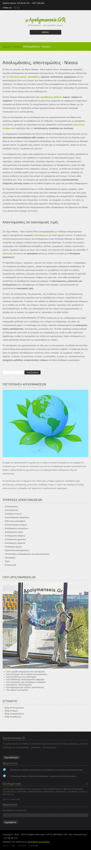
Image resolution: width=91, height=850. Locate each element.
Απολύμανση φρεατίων (15, 539)
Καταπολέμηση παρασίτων (17, 517)
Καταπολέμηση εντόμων (16, 525)
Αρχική (8, 46)
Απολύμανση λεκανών (15, 543)
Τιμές (7, 561)
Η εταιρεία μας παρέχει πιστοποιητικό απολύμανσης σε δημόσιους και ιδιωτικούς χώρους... (43, 776)
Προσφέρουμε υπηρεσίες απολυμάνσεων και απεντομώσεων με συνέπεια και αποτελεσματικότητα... (47, 770)
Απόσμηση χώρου (13, 547)
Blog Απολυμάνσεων (14, 714)
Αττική (18, 46)
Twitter (14, 7)
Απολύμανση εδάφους (15, 536)
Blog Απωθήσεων (13, 717)
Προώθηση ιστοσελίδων (39, 842)
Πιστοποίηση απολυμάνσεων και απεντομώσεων (27, 554)
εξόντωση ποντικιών (13, 253)
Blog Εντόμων (11, 711)
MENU (45, 32)
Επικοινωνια (33, 845)
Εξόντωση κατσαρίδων (15, 521)
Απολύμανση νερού (14, 532)
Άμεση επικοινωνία (11, 799)
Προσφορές (10, 558)
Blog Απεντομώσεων (14, 708)
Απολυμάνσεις (11, 506)
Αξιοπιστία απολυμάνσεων (17, 550)
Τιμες (13, 845)
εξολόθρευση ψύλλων (51, 97)
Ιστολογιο (22, 845)
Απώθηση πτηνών (13, 514)
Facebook (18, 7)
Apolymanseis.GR (47, 19)
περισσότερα (11, 757)
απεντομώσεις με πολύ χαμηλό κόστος (53, 235)
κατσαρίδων (34, 77)
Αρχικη (5, 845)
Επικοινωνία (10, 565)
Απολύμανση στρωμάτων (16, 528)
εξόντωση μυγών (18, 77)
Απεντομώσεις (11, 510)
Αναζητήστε (32, 372)
